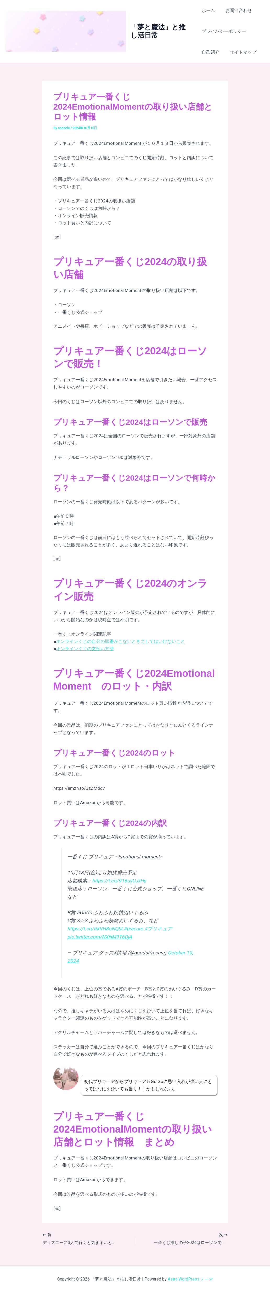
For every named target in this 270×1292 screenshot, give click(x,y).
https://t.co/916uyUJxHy (119, 881)
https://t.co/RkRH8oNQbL (95, 929)
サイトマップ (241, 52)
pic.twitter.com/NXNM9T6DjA (99, 937)
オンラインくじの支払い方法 (85, 648)
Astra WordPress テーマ (190, 1278)
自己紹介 (211, 52)
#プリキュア (158, 929)
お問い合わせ (237, 10)
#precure (133, 929)
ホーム (208, 10)
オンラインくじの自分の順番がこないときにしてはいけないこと (120, 641)
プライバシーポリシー (224, 31)
